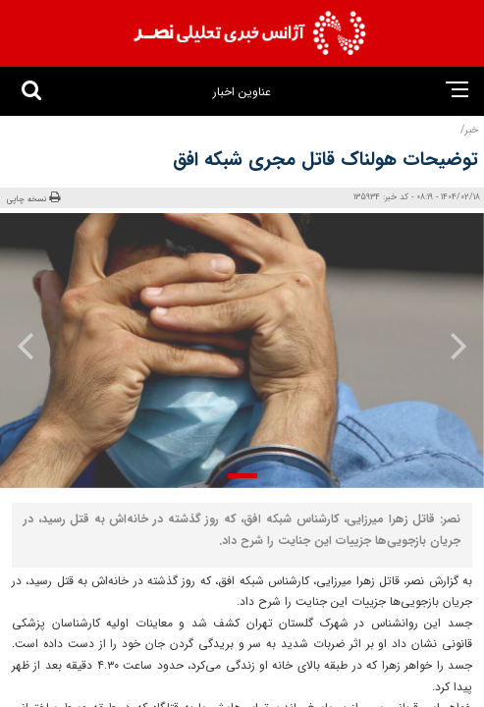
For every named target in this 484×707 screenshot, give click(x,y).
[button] (242, 475)
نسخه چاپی (33, 198)
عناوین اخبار (242, 91)
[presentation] (446, 345)
